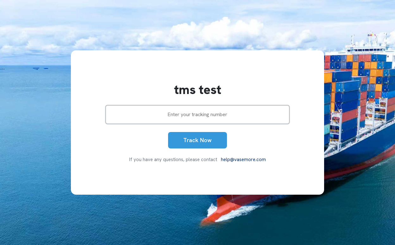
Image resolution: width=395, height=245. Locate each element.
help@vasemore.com (243, 159)
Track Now (197, 140)
